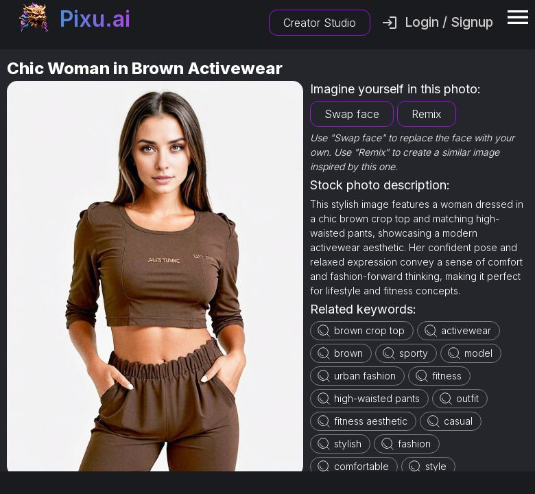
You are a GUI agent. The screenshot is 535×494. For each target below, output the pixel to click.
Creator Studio (319, 23)
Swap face (351, 114)
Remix (427, 114)
